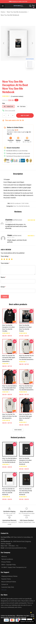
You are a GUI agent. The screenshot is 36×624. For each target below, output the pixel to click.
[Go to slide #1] (13, 73)
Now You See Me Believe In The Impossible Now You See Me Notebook (9, 460)
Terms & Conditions (7, 559)
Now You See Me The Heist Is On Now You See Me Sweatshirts (9, 416)
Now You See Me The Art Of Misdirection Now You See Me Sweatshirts (26, 357)
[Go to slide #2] (23, 73)
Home (3, 12)
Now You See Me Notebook (10, 15)
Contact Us (4, 584)
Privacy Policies (6, 562)
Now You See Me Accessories (17, 12)
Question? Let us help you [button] (27, 621)
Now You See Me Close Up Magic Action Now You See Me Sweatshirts (26, 388)
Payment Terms (6, 579)
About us (4, 556)
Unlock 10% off (32, 615)
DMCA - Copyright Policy (8, 564)
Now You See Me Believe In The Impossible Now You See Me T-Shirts (9, 388)
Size (3, 103)
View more (18, 429)
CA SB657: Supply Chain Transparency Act (13, 567)
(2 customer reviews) (17, 96)
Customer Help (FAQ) (7, 587)
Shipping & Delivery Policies (9, 576)
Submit (5, 296)
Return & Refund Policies (8, 581)
